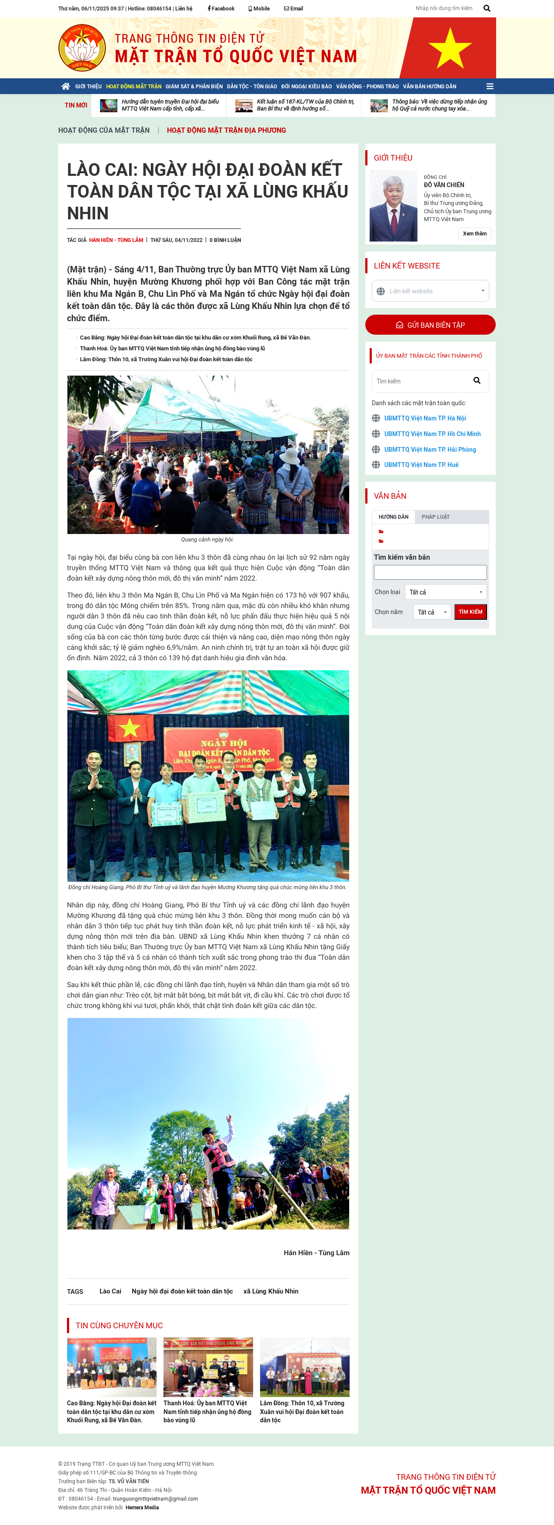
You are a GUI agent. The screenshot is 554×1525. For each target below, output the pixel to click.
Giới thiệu (393, 157)
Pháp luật (436, 517)
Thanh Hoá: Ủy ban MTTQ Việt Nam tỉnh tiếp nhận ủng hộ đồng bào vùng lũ (207, 1412)
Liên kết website (407, 265)
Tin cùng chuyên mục (119, 1325)
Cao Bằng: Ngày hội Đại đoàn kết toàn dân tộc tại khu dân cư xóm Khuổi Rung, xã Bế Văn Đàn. (112, 1412)
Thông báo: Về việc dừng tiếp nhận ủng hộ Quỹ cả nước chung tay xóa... (439, 105)
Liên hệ (183, 9)
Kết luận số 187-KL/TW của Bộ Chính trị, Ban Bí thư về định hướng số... (305, 105)
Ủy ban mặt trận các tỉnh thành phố (429, 356)
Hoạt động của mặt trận (104, 130)
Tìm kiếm (471, 612)
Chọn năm (389, 611)
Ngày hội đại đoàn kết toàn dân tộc (182, 1291)
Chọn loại (387, 591)
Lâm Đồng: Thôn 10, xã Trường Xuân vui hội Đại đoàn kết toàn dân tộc (302, 1412)
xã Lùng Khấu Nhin (271, 1291)
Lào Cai (110, 1291)
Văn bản (390, 495)
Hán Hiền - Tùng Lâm (116, 240)
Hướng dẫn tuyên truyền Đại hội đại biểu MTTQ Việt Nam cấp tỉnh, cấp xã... (170, 105)
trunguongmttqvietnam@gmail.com (155, 1499)
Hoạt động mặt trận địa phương (226, 130)
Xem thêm (475, 234)
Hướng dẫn (393, 517)
